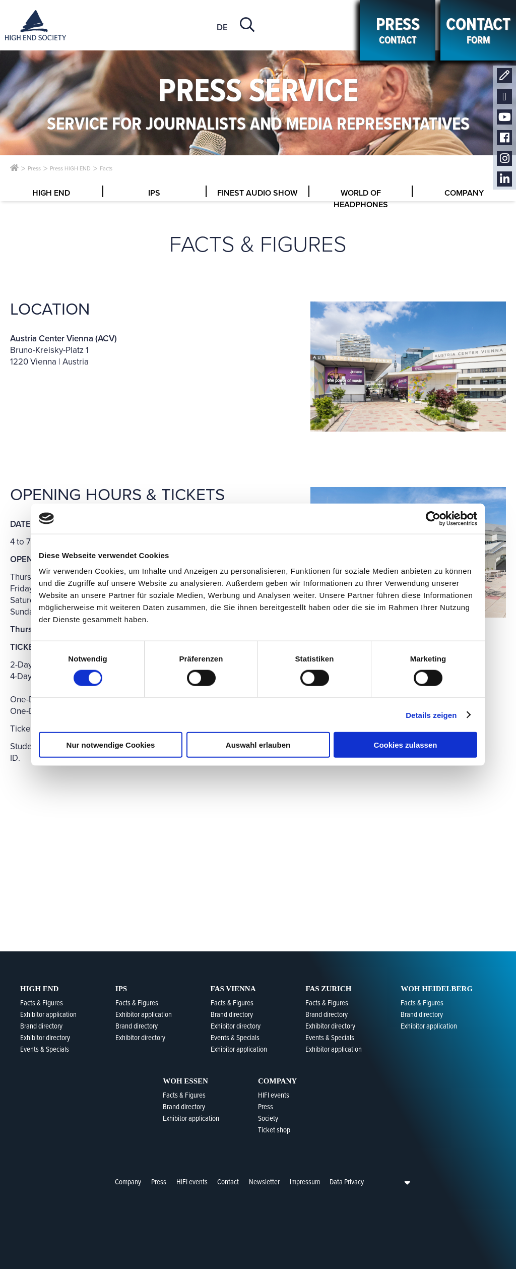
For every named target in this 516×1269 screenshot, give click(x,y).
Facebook (504, 138)
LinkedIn (504, 179)
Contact (504, 76)
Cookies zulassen (405, 745)
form (478, 30)
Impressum (305, 1181)
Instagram (504, 158)
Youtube (504, 117)
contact (397, 30)
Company (128, 1181)
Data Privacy (347, 1181)
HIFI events (192, 1181)
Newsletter (504, 96)
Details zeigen (431, 714)
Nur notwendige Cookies (111, 745)
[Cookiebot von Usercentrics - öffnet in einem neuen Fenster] (433, 518)
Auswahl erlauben (258, 745)
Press (158, 1181)
